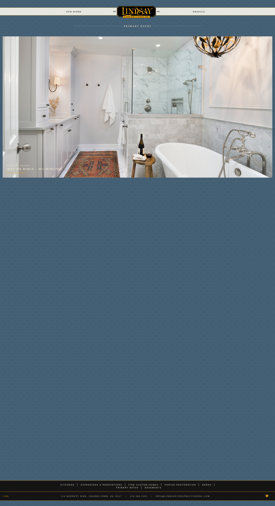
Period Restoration (180, 485)
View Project (16, 173)
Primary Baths (137, 26)
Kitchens (68, 485)
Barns (207, 485)
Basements (153, 488)
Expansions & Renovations (101, 485)
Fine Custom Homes (143, 485)
